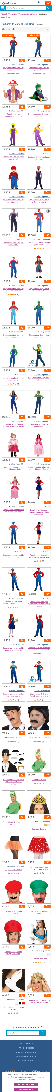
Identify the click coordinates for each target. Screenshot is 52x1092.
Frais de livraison (26, 1048)
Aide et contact (26, 1043)
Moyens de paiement (26, 1052)
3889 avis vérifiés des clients (35, 1071)
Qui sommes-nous (26, 1060)
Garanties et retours (26, 1056)
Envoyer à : (40, 3)
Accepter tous (26, 1084)
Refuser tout (26, 1090)
